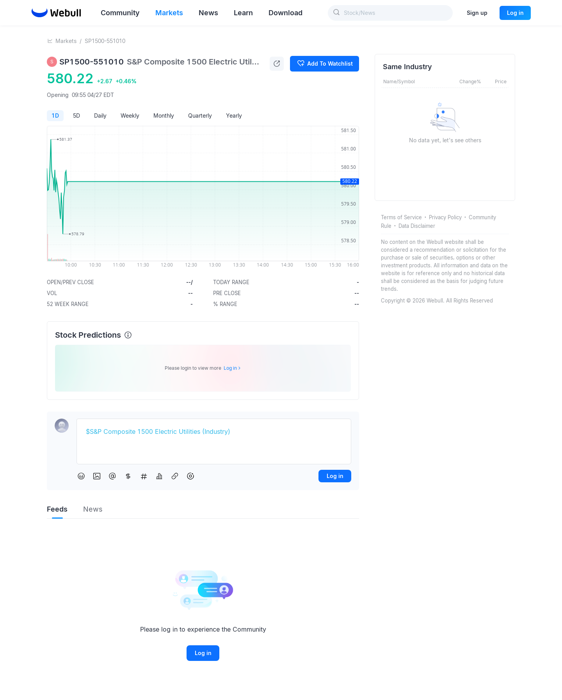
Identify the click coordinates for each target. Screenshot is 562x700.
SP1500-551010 (105, 41)
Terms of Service (401, 217)
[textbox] (214, 432)
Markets (65, 41)
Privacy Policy (445, 217)
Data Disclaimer (416, 226)
